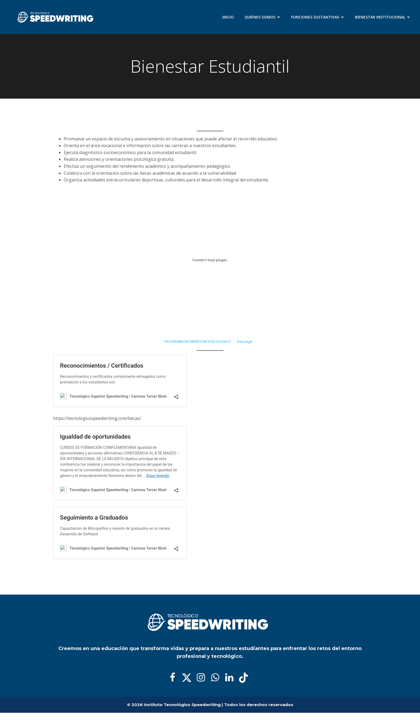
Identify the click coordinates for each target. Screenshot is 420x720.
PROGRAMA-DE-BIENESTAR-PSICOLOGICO (197, 341)
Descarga (244, 341)
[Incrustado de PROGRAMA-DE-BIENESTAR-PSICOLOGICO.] (210, 260)
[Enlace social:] (174, 678)
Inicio (228, 17)
